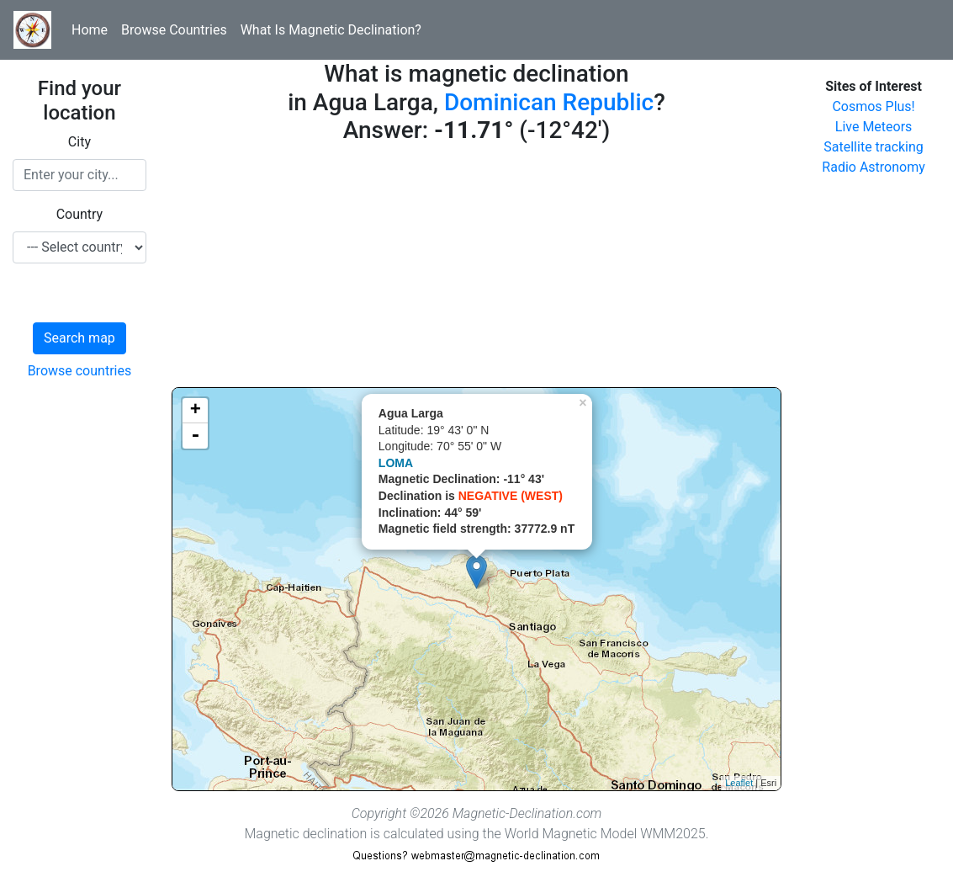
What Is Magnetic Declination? (331, 30)
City (79, 142)
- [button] (195, 436)
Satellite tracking (873, 147)
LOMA (396, 463)
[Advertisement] (476, 269)
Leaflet (739, 783)
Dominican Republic (549, 102)
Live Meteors (874, 127)
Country (79, 214)
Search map (79, 338)
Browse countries (80, 371)
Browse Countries (174, 30)
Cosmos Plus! (873, 106)
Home (89, 30)
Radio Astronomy (873, 167)
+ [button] (195, 410)
